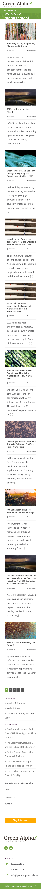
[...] (23, 82)
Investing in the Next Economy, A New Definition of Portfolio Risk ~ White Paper (21, 444)
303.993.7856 (17, 863)
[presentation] (21, 811)
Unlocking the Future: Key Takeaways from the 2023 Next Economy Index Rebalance (21, 242)
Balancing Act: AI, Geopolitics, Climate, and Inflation (21, 44)
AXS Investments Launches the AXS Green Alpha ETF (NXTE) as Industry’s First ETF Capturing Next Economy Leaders (21, 579)
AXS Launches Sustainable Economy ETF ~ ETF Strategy (20, 511)
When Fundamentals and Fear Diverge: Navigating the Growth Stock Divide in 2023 (21, 173)
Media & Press (13, 708)
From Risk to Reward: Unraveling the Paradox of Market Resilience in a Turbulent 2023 (19, 307)
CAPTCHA (8, 804)
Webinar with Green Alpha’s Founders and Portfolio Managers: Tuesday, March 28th (19, 374)
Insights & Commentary (18, 703)
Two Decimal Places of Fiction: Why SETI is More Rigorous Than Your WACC (20, 733)
